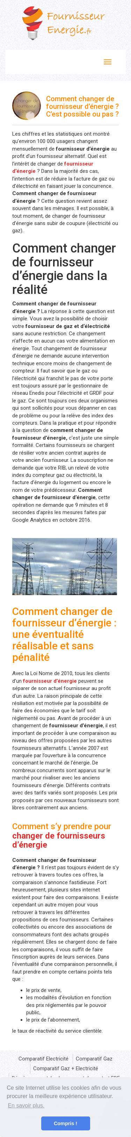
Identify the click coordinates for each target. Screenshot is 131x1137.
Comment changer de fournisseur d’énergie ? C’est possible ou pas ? (82, 106)
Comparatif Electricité (43, 1059)
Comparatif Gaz (94, 1059)
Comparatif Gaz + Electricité (65, 1068)
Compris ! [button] (65, 1123)
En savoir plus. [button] (26, 1105)
